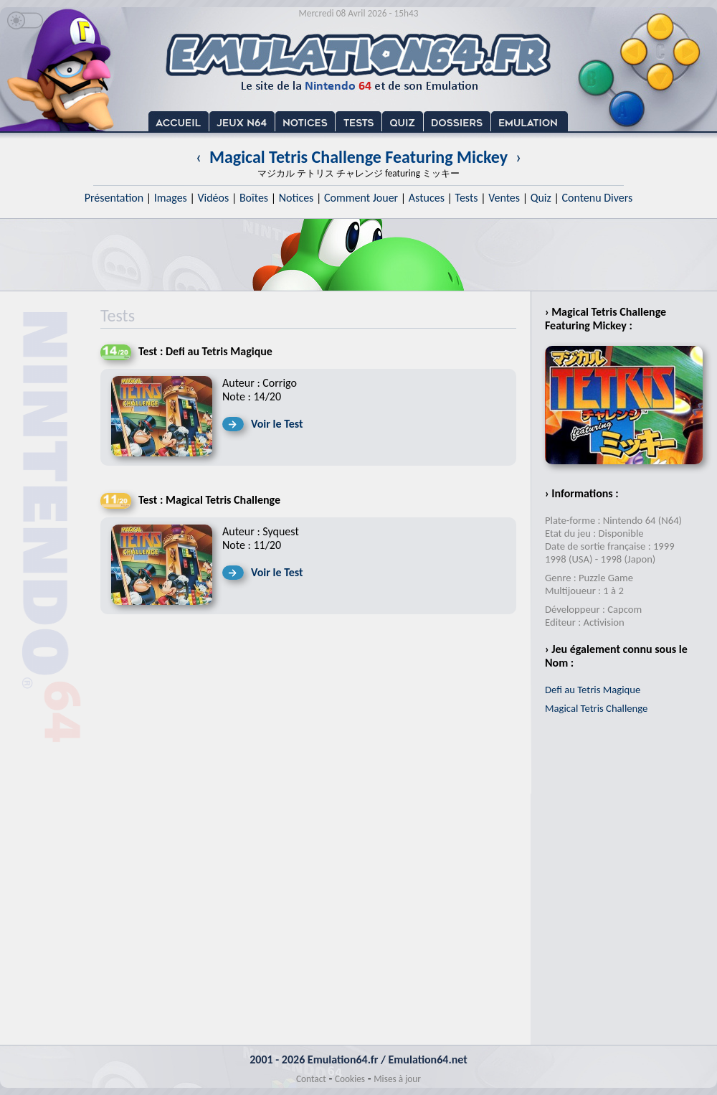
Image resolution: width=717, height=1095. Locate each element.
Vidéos (213, 198)
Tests (466, 198)
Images (170, 198)
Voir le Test (277, 424)
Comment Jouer (361, 198)
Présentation (114, 198)
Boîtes (253, 198)
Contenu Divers (596, 198)
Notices (296, 198)
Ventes (504, 198)
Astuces (427, 198)
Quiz (541, 198)
